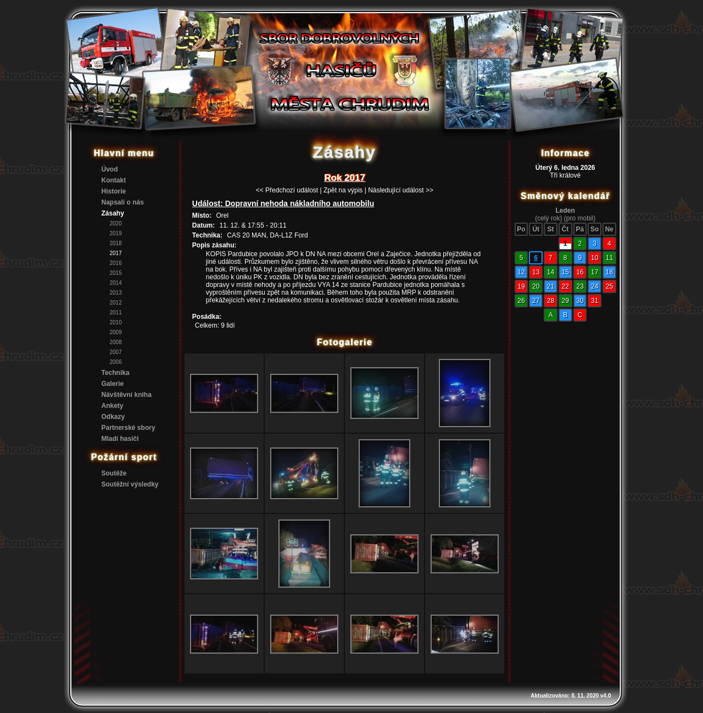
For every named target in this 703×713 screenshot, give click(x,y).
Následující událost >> (400, 190)
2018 (116, 243)
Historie (114, 191)
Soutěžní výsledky (130, 484)
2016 (116, 263)
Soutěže (114, 473)
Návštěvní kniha (127, 395)
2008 (116, 342)
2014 (116, 283)
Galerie (113, 384)
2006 (116, 362)
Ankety (113, 406)
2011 (116, 312)
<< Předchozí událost (287, 190)
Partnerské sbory (128, 428)
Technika (116, 373)
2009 (116, 332)
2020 (116, 223)
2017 (116, 253)
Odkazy (113, 417)
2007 (116, 352)
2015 (116, 273)
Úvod (110, 169)
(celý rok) (548, 218)
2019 (116, 233)
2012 (116, 303)
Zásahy (113, 213)
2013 (116, 293)
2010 (116, 322)
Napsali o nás (123, 202)
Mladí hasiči (120, 439)
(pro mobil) (579, 218)
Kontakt (114, 180)
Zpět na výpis (342, 190)
